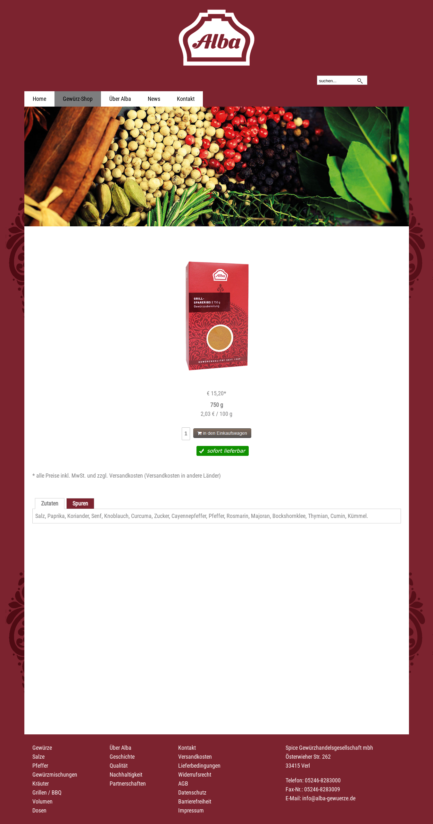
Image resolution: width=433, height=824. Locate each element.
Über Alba (120, 98)
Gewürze (42, 747)
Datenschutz (192, 792)
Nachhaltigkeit (126, 774)
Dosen (39, 810)
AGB (183, 783)
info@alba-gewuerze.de (328, 798)
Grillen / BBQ (47, 792)
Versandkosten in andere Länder (182, 475)
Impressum (191, 810)
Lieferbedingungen (199, 765)
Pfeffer (40, 765)
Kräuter (40, 783)
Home (39, 98)
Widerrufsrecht (194, 774)
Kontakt (186, 98)
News (154, 98)
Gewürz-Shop (78, 98)
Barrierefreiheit (194, 801)
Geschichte (122, 756)
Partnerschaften (128, 783)
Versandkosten (195, 756)
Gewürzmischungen (54, 774)
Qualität (119, 765)
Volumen (42, 801)
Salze (38, 756)
